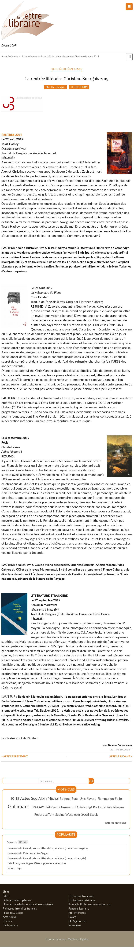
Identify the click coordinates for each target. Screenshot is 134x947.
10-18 (14, 798)
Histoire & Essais (13, 913)
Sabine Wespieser (67, 815)
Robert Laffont (44, 815)
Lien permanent (121, 749)
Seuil (85, 814)
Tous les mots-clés (115, 823)
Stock (94, 815)
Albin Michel (48, 798)
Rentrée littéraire (19, 56)
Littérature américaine (81, 900)
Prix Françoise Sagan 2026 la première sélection (37, 863)
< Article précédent (14, 756)
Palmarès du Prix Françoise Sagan (28, 853)
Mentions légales (78, 939)
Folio (118, 798)
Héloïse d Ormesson (59, 807)
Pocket (98, 807)
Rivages (118, 807)
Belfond (65, 799)
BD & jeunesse (77, 921)
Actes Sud (28, 798)
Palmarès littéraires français (20, 909)
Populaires (12, 842)
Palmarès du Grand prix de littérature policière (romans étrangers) (48, 848)
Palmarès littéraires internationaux (89, 905)
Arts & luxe (9, 917)
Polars (72, 917)
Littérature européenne (17, 900)
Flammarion (106, 799)
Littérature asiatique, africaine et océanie (28, 905)
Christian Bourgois (55, 87)
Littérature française (80, 896)
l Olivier (81, 807)
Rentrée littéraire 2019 (41, 56)
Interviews (74, 925)
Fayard (91, 798)
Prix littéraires (77, 913)
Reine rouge (15, 868)
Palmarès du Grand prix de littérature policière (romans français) (47, 858)
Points (108, 807)
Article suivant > (120, 756)
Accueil (5, 56)
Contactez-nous (55, 939)
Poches (7, 921)
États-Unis (79, 799)
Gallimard (18, 806)
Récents (23, 842)
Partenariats (10, 925)
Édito (6, 896)
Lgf (90, 807)
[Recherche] (63, 781)
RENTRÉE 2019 (79, 87)
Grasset (37, 807)
